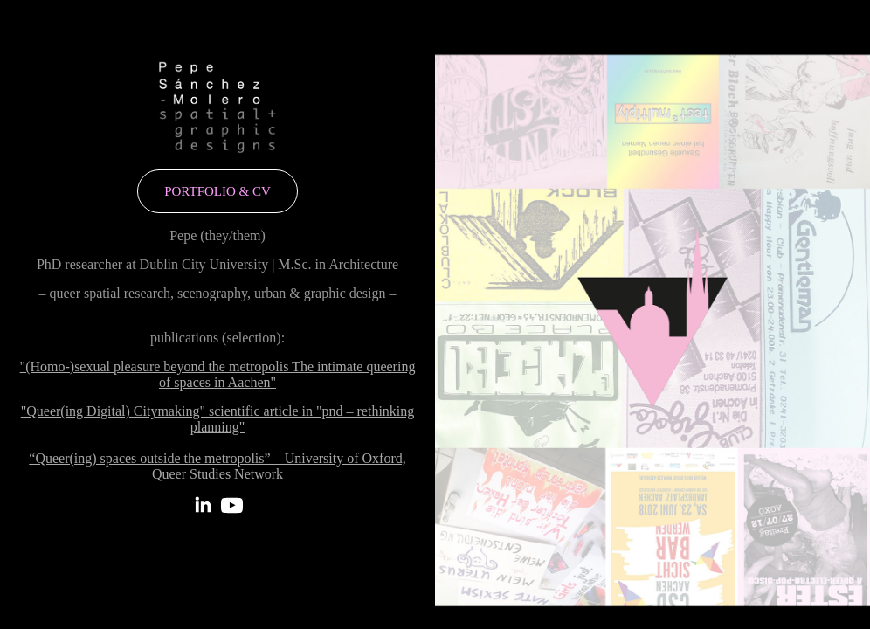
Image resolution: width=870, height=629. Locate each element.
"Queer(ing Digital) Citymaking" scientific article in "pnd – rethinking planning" (218, 419)
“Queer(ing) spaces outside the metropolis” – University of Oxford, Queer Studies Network (217, 466)
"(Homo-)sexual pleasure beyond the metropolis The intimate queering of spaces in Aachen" (218, 374)
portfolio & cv (217, 191)
